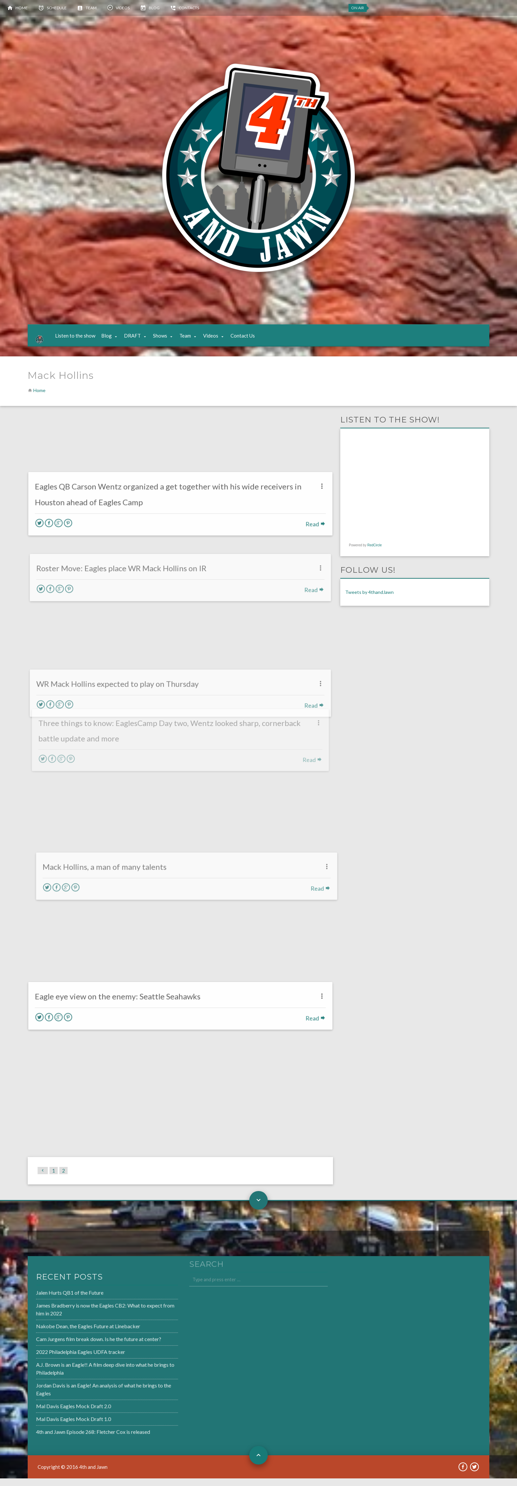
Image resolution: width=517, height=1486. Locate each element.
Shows (166, 340)
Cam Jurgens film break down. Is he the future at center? (78, 1347)
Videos (123, 7)
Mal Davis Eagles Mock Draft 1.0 (54, 1424)
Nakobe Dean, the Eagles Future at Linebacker (68, 1335)
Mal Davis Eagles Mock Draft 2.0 (54, 1411)
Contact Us (249, 340)
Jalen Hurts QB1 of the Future (50, 1303)
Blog (154, 7)
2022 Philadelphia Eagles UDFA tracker (61, 1359)
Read (309, 509)
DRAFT (138, 340)
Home (21, 7)
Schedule (57, 7)
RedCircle (374, 553)
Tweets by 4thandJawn (369, 599)
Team (91, 7)
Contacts (189, 7)
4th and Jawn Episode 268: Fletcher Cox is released (72, 1436)
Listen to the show (81, 340)
